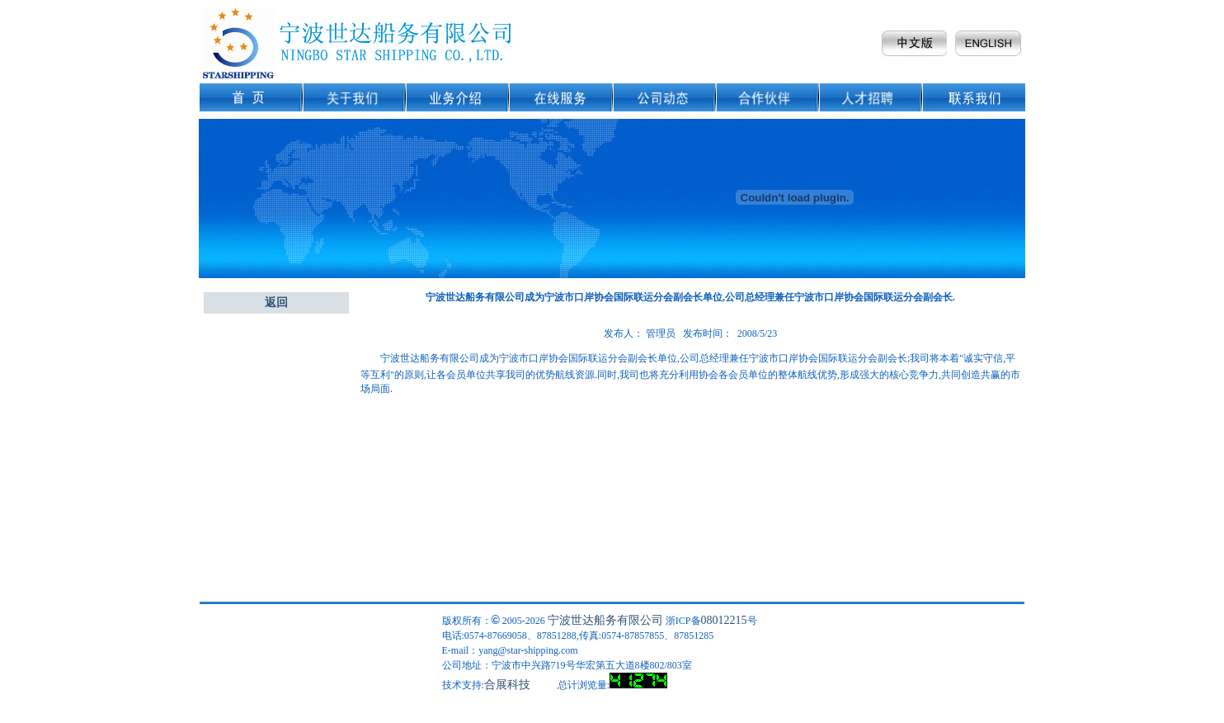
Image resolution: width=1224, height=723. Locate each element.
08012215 (724, 620)
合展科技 (507, 684)
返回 (276, 302)
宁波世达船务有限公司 (605, 620)
